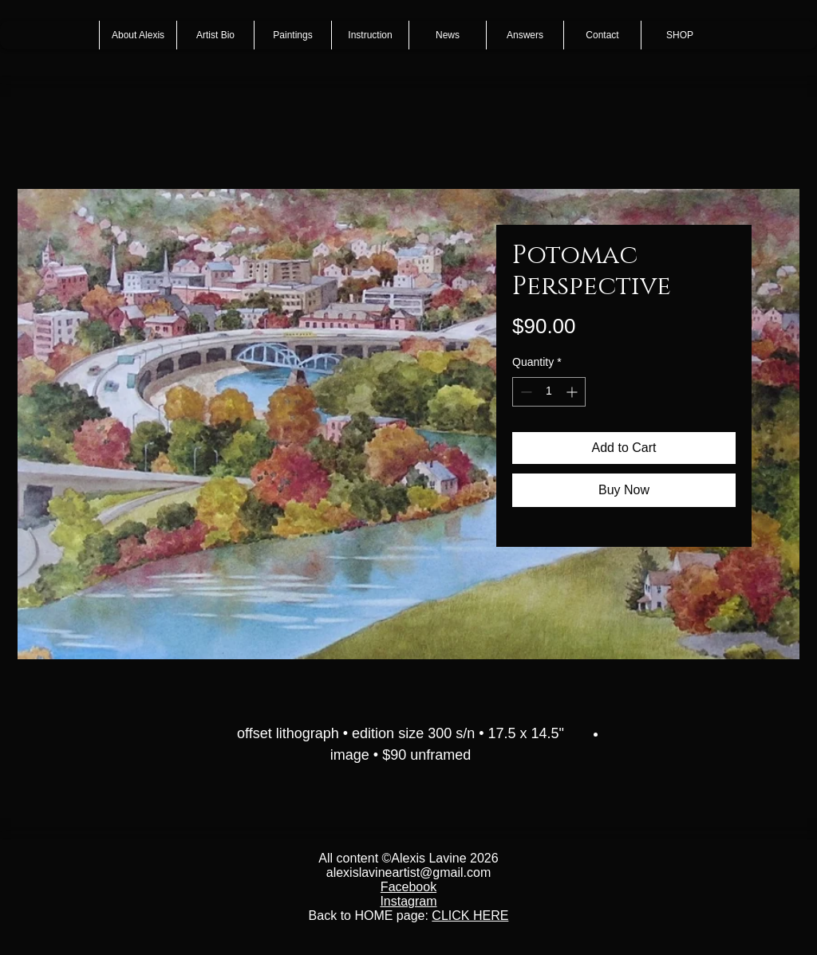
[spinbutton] (549, 392)
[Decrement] (525, 392)
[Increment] (573, 392)
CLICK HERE (470, 915)
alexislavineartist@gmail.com (408, 872)
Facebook (408, 887)
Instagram (408, 901)
